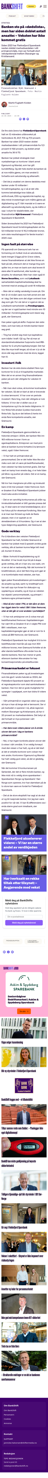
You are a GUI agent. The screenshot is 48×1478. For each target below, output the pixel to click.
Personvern (9, 1418)
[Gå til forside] (9, 6)
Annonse (8, 1427)
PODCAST (8, 16)
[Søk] (41, 6)
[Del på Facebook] (19, 119)
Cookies (7, 1423)
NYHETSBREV (26, 16)
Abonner (28, 6)
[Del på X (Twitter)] (24, 119)
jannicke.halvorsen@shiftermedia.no (20, 1447)
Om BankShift (10, 1414)
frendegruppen (12, 943)
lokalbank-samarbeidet (33, 944)
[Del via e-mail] (29, 119)
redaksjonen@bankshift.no (16, 1470)
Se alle (23, 1015)
